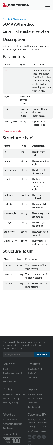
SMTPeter (33, 377)
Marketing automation (13, 373)
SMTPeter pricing (11, 398)
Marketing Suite (35, 369)
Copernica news (10, 419)
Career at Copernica (12, 423)
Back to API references (14, 19)
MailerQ (32, 373)
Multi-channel (9, 381)
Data (5, 377)
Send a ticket (34, 407)
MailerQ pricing (10, 402)
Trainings (32, 402)
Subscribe (42, 354)
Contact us (8, 428)
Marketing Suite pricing (14, 394)
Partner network (36, 394)
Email (5, 369)
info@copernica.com (37, 430)
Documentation (35, 398)
